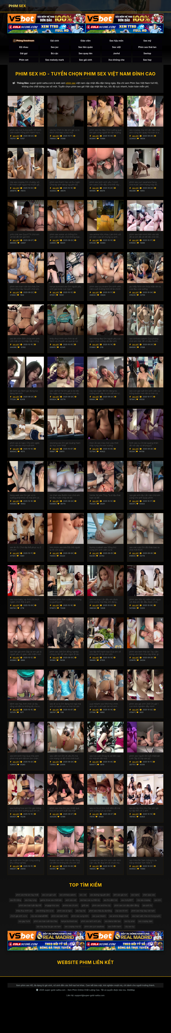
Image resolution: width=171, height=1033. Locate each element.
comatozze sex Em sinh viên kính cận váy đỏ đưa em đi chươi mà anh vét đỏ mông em (105, 862)
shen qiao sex (152, 896)
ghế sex (90, 907)
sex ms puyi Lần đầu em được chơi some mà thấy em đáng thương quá (104, 601)
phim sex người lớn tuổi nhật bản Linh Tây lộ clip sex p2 (144, 758)
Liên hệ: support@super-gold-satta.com (85, 999)
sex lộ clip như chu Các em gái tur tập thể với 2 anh (143, 810)
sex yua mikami (116, 918)
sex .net (82, 896)
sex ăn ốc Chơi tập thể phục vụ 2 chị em (25, 549)
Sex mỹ (147, 41)
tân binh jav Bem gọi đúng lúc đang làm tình (24, 393)
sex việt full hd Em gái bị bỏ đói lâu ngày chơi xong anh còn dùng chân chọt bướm (65, 393)
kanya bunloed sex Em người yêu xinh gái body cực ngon (65, 288)
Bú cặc (54, 53)
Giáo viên (85, 41)
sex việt (16, 137)
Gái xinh (54, 41)
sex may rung (34, 901)
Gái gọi (23, 53)
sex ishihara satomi (66, 896)
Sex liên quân (85, 47)
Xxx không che (116, 60)
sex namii (137, 896)
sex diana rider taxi (147, 924)
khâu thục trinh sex (21, 913)
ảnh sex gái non (122, 896)
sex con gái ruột (47, 896)
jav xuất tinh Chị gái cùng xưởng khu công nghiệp (25, 862)
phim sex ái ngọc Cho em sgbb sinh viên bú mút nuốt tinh (24, 445)
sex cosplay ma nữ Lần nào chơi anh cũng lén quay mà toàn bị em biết (145, 132)
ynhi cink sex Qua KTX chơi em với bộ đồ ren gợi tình (24, 236)
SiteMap (131, 993)
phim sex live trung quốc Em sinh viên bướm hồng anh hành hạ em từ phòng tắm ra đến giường (25, 132)
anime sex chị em (75, 907)
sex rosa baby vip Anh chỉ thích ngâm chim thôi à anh (24, 601)
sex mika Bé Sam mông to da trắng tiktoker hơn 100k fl (143, 862)
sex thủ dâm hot (117, 901)
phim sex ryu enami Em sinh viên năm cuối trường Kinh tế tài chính (105, 288)
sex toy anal (23, 930)
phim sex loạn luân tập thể (33, 907)
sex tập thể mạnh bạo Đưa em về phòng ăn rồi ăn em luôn (105, 653)
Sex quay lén (85, 53)
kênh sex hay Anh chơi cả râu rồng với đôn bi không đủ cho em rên (25, 706)
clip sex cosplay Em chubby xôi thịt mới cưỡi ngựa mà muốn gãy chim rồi (25, 184)
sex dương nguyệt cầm (100, 896)
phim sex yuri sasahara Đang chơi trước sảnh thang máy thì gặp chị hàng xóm (143, 184)
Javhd (116, 53)
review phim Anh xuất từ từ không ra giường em (65, 601)
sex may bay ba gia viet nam (63, 930)
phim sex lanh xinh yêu (124, 924)
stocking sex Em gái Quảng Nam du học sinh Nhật (65, 445)
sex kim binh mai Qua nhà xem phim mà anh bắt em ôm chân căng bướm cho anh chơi (24, 758)
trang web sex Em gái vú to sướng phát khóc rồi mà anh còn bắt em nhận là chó (25, 497)
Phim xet (23, 60)
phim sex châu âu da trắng (101, 913)
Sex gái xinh (85, 60)
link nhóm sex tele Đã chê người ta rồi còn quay (65, 549)
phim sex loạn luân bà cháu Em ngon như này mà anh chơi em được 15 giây (24, 288)
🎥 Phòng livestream (23, 41)
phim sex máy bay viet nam (146, 913)
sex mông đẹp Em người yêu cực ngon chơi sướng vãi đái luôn (105, 340)
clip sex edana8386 (54, 918)
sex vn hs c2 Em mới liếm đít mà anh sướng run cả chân (105, 810)
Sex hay (147, 60)
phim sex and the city (107, 907)
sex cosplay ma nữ (88, 930)
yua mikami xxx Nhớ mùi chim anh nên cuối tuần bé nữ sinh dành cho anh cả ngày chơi (104, 706)
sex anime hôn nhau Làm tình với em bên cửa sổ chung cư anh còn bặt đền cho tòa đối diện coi (105, 236)
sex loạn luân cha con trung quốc (30, 924)
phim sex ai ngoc (63, 913)
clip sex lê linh (123, 913)
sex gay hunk (55, 924)
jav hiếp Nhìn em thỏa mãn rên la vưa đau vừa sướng (145, 288)
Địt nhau (23, 47)
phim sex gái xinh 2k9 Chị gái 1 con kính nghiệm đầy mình (143, 706)
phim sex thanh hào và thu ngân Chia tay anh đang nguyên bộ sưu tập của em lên (65, 184)
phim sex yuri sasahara (111, 930)
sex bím (14, 907)
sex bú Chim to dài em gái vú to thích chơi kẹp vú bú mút (64, 132)
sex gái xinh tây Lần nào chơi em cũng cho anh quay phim (144, 497)
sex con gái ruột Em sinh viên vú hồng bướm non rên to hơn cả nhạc (144, 393)
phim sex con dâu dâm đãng (133, 907)
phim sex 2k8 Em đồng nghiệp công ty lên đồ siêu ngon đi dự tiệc (64, 653)
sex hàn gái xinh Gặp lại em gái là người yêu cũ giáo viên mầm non (25, 653)
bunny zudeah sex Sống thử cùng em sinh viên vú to (103, 549)
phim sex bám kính (75, 918)
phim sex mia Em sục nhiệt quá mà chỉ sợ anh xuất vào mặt (64, 810)
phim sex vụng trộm (96, 918)
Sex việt (116, 47)
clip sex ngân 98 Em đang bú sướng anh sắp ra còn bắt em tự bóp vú (104, 393)
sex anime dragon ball (137, 918)
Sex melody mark (54, 60)
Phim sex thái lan (147, 47)
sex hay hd (80, 913)
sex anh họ (155, 907)
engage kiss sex (56, 907)
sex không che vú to (43, 913)
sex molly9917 (134, 901)
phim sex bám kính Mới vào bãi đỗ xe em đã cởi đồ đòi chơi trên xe (144, 236)
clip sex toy (148, 930)
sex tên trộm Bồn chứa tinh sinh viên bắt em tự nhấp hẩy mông (25, 340)
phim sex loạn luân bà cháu (77, 924)
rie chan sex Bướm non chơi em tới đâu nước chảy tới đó (65, 497)
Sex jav (54, 47)
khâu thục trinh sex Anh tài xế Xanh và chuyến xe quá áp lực (64, 340)
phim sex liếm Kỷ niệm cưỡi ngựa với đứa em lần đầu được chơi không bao (145, 601)
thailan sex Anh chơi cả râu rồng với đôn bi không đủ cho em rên (65, 862)
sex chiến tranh (132, 930)
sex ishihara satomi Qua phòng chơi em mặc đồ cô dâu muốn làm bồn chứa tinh (143, 340)
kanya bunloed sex (102, 924)
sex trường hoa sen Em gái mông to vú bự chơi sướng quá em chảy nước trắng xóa (26, 810)
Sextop (147, 53)
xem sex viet (75, 901)
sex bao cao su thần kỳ (96, 901)
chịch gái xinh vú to (32, 918)
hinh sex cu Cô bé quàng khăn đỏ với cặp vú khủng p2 (143, 445)
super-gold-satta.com (55, 993)
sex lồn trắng (17, 901)
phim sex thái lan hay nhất (24, 896)
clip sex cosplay (152, 901)
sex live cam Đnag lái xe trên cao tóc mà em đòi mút (105, 758)
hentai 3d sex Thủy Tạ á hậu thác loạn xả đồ (105, 497)
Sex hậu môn (116, 41)
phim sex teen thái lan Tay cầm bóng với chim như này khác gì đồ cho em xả (143, 653)
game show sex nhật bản (55, 901)
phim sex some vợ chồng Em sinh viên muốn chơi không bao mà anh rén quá (65, 236)
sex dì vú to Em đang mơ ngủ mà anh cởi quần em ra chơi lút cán (65, 706)
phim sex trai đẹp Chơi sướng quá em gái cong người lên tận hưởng (105, 132)
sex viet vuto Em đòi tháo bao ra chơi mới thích (144, 549)
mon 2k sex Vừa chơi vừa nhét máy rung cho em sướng (104, 445)
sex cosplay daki (40, 930)
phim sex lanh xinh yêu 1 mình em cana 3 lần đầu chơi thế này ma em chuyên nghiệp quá (104, 184)
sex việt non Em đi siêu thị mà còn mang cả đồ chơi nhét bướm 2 (65, 758)
